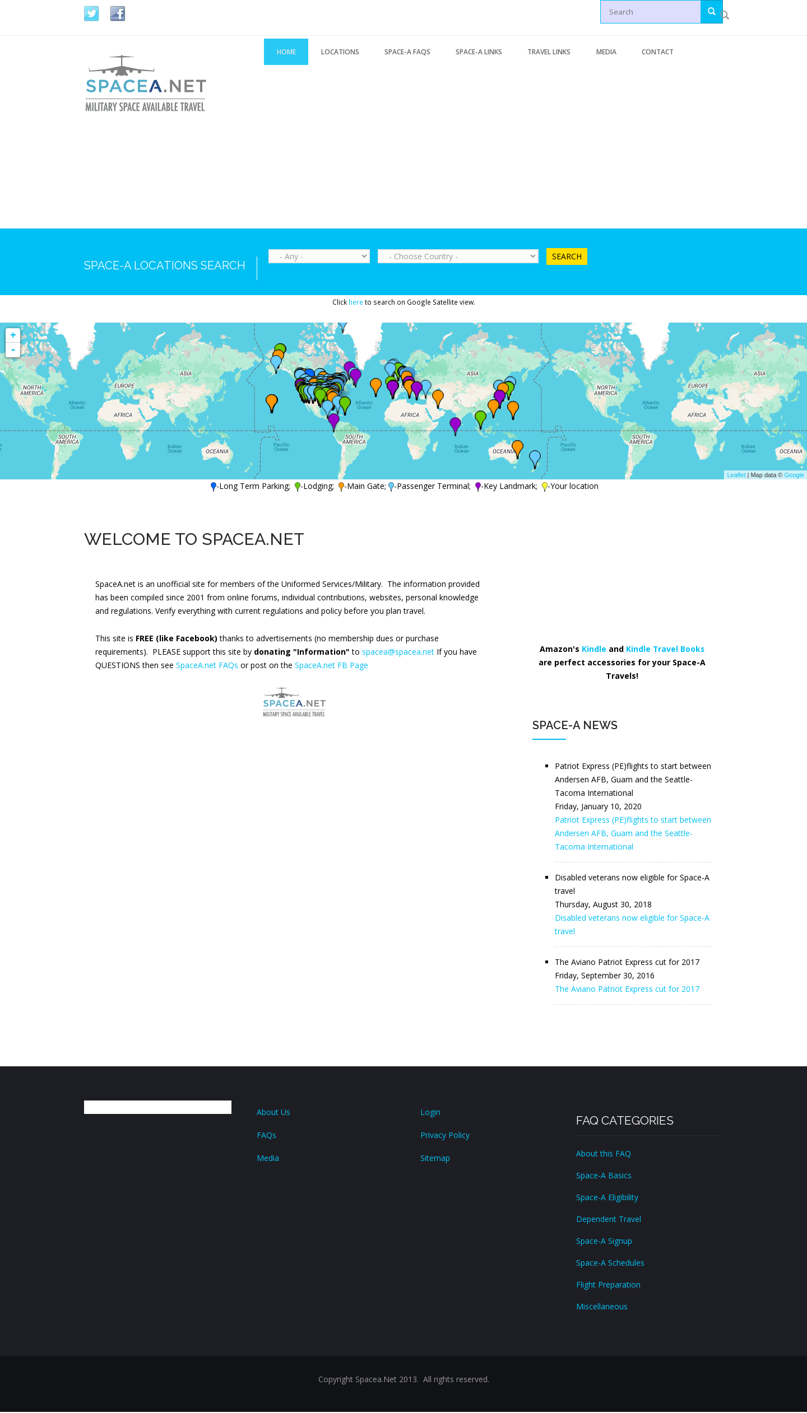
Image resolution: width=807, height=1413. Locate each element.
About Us (273, 1113)
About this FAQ (603, 1154)
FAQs (266, 1136)
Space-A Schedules (610, 1263)
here (356, 303)
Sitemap (435, 1159)
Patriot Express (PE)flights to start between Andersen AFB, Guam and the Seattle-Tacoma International (633, 834)
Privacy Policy (445, 1136)
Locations (344, 52)
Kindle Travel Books (665, 650)
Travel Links (561, 52)
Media (621, 52)
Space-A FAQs (414, 52)
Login (430, 1113)
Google (794, 476)
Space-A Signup (604, 1242)
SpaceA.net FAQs (207, 666)
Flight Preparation (608, 1285)
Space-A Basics (604, 1176)
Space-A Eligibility (607, 1198)
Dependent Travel (608, 1220)
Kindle (593, 650)
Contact (675, 52)
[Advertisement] (493, 147)
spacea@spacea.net (398, 652)
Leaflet (736, 476)
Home (287, 52)
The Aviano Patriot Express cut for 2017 (627, 990)
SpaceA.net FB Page (331, 666)
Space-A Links (488, 52)
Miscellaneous (602, 1307)
